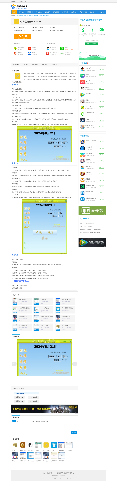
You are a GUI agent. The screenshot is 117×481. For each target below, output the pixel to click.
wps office (88, 81)
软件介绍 (16, 64)
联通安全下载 (19, 401)
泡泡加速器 (88, 147)
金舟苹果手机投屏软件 (85, 229)
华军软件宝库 (19, 6)
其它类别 (36, 16)
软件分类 (21, 12)
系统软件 (30, 12)
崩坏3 (87, 100)
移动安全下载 (33, 401)
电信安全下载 (33, 397)
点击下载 (101, 69)
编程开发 (93, 12)
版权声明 (49, 473)
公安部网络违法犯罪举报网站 (65, 473)
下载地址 (54, 64)
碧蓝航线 (88, 160)
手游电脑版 (83, 12)
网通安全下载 (19, 397)
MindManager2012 (90, 223)
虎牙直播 (88, 179)
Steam (87, 119)
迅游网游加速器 (89, 185)
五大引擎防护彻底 (92, 34)
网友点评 (44, 64)
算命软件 (31, 16)
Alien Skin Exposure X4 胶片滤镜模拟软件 (90, 232)
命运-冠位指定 (89, 125)
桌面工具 (65, 12)
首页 (14, 12)
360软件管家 (89, 153)
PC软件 (40, 16)
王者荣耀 (88, 172)
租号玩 (87, 87)
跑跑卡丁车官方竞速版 (91, 140)
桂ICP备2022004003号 (72, 478)
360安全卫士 (89, 106)
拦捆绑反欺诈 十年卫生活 (92, 40)
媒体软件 (48, 12)
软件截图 (35, 64)
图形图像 (56, 12)
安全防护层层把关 (83, 34)
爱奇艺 (87, 74)
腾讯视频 (88, 93)
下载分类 (26, 16)
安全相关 (101, 12)
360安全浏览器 (89, 113)
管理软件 (74, 12)
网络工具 (39, 12)
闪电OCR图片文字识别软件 (86, 226)
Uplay (81, 223)
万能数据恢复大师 (90, 198)
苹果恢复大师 (89, 191)
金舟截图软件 (97, 229)
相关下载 (25, 64)
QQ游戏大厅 (88, 68)
